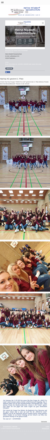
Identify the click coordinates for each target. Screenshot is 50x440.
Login (47, 426)
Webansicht (45, 428)
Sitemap (14, 426)
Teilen (8, 72)
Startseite (44, 421)
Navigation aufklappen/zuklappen (25, 2)
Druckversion (6, 426)
